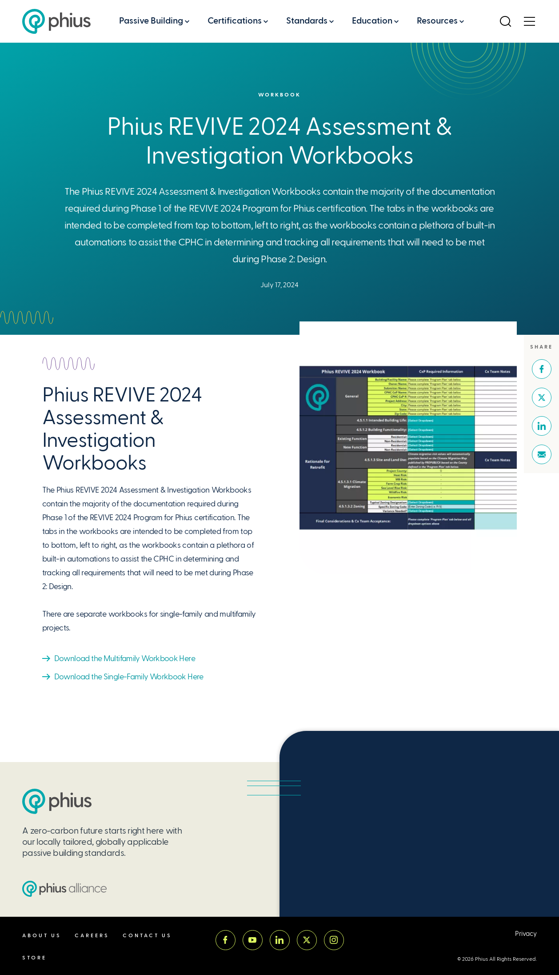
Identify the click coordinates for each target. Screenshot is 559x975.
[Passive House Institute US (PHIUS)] (57, 801)
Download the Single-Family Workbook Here (129, 676)
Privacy (526, 934)
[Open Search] (505, 21)
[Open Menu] (529, 21)
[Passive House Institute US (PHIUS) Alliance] (64, 889)
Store (34, 958)
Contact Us (147, 936)
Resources (437, 20)
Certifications (235, 20)
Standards (306, 20)
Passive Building (151, 20)
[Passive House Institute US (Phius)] (56, 21)
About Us (41, 936)
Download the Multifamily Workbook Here (124, 658)
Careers (92, 936)
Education (372, 20)
